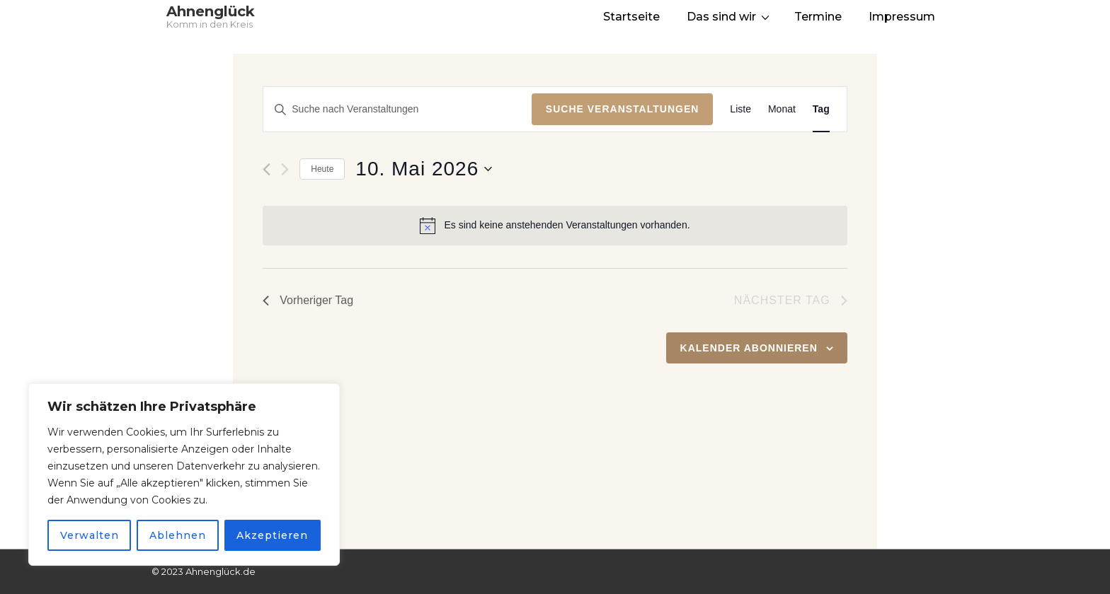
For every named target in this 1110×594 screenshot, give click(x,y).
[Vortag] (266, 169)
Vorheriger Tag (308, 300)
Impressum (902, 16)
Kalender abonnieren (749, 348)
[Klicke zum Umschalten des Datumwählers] (423, 169)
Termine (818, 16)
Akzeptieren (272, 535)
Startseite (631, 16)
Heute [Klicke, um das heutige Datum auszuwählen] (322, 169)
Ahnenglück (210, 11)
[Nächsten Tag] (285, 169)
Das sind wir (730, 16)
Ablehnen (177, 535)
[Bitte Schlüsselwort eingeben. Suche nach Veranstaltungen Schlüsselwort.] (397, 109)
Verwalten (89, 535)
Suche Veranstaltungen (622, 109)
